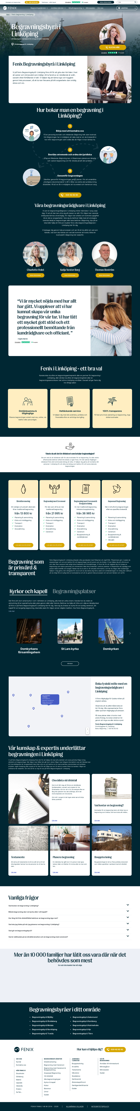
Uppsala (19, 1083)
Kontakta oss (21, 1065)
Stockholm (20, 1073)
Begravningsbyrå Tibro (83, 1034)
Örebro (18, 1089)
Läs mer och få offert (23, 545)
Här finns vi (21, 1070)
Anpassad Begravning (52, 1073)
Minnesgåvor (105, 1067)
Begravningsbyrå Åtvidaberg (44, 1021)
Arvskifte (75, 1067)
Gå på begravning (104, 1059)
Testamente (76, 1070)
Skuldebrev (76, 1076)
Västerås (19, 1086)
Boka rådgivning (105, 2)
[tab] (28, 591)
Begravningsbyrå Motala (42, 1025)
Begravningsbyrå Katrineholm (86, 1025)
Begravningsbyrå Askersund (85, 1017)
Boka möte (44, 700)
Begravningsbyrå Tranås (43, 1034)
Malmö (18, 1080)
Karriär (18, 1062)
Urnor (46, 1092)
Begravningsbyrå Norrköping (44, 1029)
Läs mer (12, 611)
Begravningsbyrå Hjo (82, 1029)
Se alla (70, 663)
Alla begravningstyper (52, 1079)
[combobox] (127, 8)
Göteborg (19, 1077)
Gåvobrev (75, 1073)
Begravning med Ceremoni (54, 1065)
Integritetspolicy (100, 1106)
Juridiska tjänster (75, 1059)
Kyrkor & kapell (49, 1082)
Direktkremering (50, 1062)
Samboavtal (76, 1079)
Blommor (47, 1088)
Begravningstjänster (53, 1059)
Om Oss (19, 1059)
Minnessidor (104, 1070)
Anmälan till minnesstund (109, 1063)
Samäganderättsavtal (80, 1085)
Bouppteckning (77, 1063)
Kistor (46, 1085)
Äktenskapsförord (79, 1082)
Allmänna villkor (75, 1106)
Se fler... (19, 1092)
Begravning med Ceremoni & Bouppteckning (55, 1069)
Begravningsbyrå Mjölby (42, 1017)
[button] (130, 633)
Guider (46, 1095)
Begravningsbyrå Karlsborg (85, 1021)
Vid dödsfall (48, 1076)
